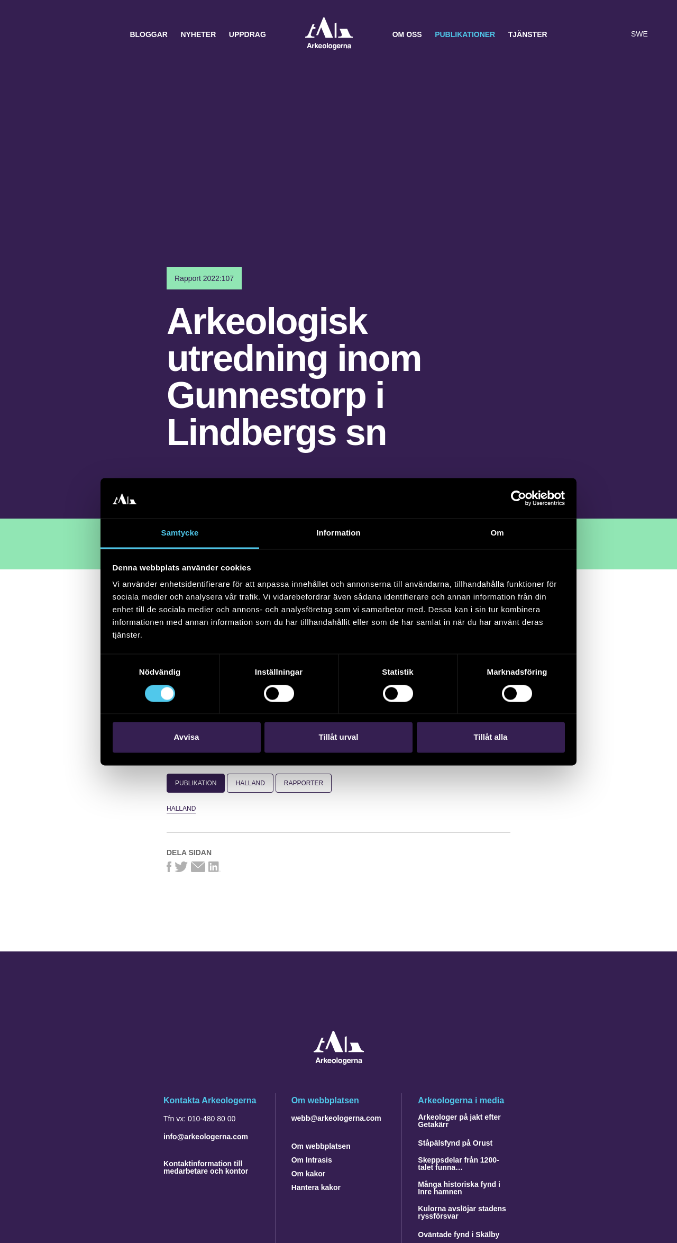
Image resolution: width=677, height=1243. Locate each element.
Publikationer (465, 34)
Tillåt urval (339, 737)
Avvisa (186, 737)
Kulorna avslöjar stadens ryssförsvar (462, 1212)
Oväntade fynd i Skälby (458, 1234)
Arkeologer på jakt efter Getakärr (459, 1120)
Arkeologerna (329, 34)
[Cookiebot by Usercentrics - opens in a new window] (518, 498)
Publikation (195, 783)
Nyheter (198, 34)
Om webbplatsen (321, 1146)
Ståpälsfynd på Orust (455, 1143)
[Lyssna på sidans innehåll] (615, 34)
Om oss (407, 34)
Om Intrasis (311, 1160)
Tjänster (527, 34)
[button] (594, 34)
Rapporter (303, 783)
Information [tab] (338, 533)
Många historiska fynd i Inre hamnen (459, 1188)
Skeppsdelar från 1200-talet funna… (458, 1163)
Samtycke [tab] (180, 533)
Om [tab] (497, 533)
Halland (249, 783)
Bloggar (149, 34)
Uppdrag (247, 34)
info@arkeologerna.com (205, 1136)
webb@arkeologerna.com (336, 1118)
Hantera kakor (316, 1187)
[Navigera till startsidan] (339, 1061)
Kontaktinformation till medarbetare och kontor (205, 1167)
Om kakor (308, 1173)
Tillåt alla (491, 737)
